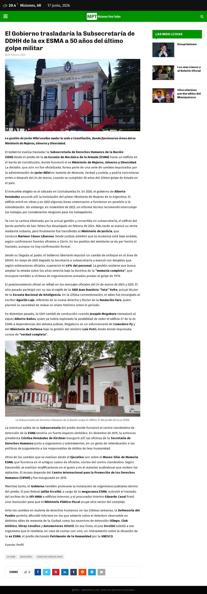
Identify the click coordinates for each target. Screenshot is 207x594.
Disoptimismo (187, 44)
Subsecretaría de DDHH (49, 557)
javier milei (26, 557)
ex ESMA (11, 557)
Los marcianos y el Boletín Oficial (189, 68)
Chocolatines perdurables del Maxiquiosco (189, 93)
